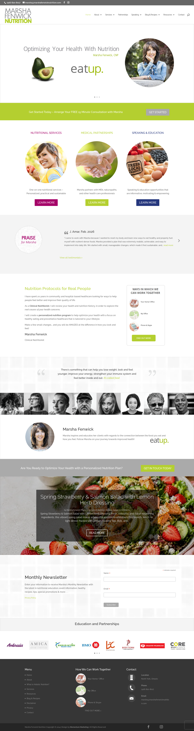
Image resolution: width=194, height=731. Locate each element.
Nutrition (101, 510)
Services (108, 15)
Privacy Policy (30, 598)
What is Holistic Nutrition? (38, 684)
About (96, 15)
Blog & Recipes (151, 15)
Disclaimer (31, 703)
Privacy (30, 708)
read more (168, 245)
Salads (115, 510)
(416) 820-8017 (13, 2)
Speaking (135, 15)
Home (88, 15)
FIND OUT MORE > (93, 711)
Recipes (109, 510)
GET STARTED (157, 112)
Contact (181, 15)
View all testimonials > (71, 257)
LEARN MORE (46, 202)
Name (107, 573)
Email (107, 589)
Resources (167, 15)
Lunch (94, 510)
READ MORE (97, 532)
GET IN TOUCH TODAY (158, 468)
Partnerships (123, 15)
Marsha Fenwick (73, 510)
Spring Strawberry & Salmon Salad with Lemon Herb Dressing (97, 499)
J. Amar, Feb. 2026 (82, 231)
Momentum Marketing (79, 727)
